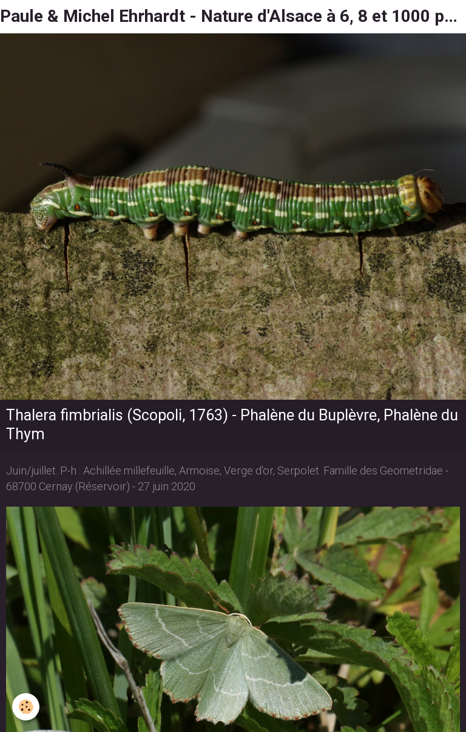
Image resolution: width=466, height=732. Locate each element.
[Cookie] (25, 706)
